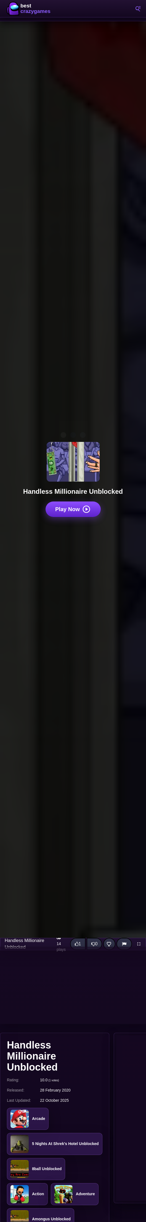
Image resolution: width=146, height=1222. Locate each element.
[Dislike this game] (94, 944)
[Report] (124, 944)
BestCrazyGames (30, 8)
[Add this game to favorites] (109, 944)
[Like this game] (78, 944)
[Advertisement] (73, 985)
